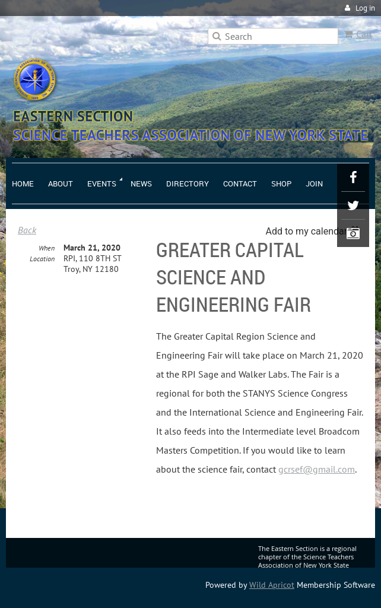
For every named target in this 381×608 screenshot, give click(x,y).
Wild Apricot (271, 585)
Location (42, 258)
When (47, 247)
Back (27, 230)
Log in (365, 8)
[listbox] (314, 231)
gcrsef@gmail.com (316, 469)
